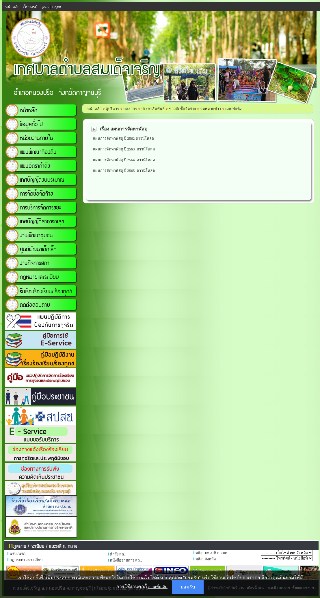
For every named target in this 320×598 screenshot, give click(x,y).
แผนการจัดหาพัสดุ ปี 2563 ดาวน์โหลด (125, 149)
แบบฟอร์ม (233, 108)
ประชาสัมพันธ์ (153, 108)
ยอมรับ (188, 586)
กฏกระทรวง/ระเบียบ (26, 559)
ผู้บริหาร (112, 108)
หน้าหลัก (94, 108)
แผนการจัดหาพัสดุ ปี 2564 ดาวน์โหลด (124, 160)
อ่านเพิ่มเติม (158, 586)
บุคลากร (130, 108)
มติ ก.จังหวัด (206, 559)
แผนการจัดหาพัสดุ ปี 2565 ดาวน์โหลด (124, 170)
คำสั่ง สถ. (117, 554)
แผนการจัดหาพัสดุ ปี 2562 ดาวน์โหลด (123, 138)
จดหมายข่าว (210, 108)
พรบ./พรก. (18, 553)
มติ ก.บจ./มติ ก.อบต (211, 553)
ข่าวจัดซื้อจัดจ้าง (182, 108)
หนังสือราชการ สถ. (125, 560)
